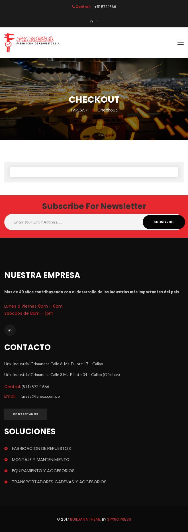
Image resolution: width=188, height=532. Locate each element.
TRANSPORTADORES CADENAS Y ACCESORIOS (59, 482)
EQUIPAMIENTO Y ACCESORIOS (43, 471)
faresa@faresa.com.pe (40, 396)
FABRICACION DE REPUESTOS (41, 448)
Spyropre (119, 519)
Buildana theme (85, 519)
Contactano (25, 414)
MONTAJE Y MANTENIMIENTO (41, 459)
